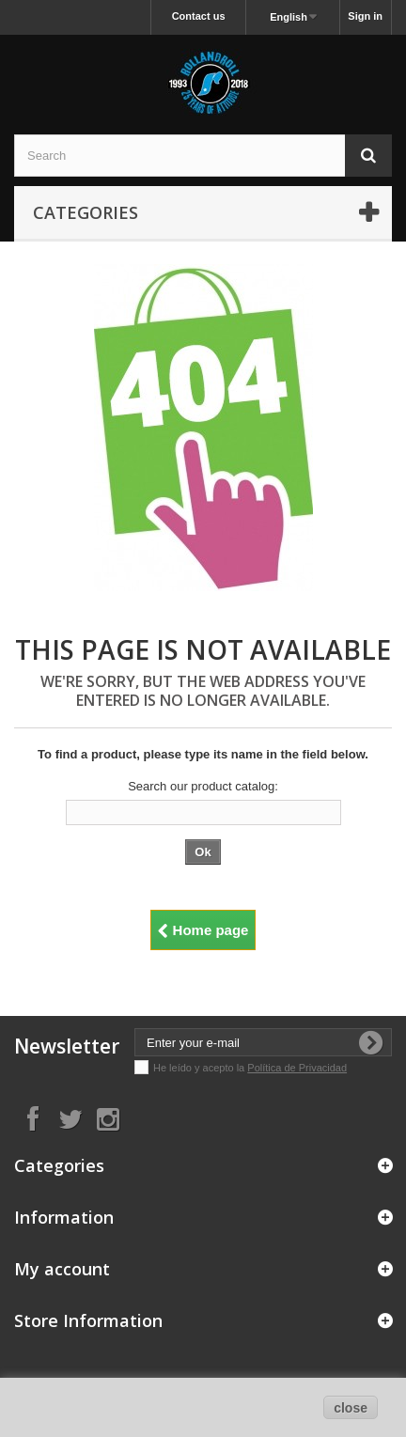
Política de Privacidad (297, 1067)
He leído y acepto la (200, 1067)
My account (62, 1268)
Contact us (199, 16)
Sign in (365, 16)
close (350, 1407)
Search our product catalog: (203, 786)
